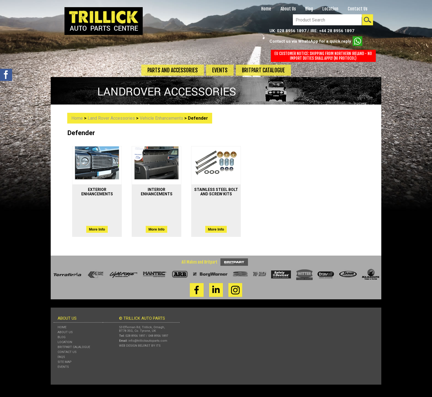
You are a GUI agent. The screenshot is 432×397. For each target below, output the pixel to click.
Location (330, 9)
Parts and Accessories (172, 70)
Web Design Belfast (134, 345)
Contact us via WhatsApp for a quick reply (315, 41)
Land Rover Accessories (111, 118)
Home (266, 9)
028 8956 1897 (291, 30)
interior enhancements (156, 191)
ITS (158, 345)
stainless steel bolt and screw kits (216, 191)
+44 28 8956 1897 (336, 30)
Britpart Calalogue (74, 347)
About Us (288, 9)
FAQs (61, 357)
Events (220, 70)
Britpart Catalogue (263, 70)
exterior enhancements (97, 191)
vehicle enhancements (161, 118)
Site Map (65, 362)
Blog (309, 9)
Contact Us (358, 9)
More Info (97, 229)
